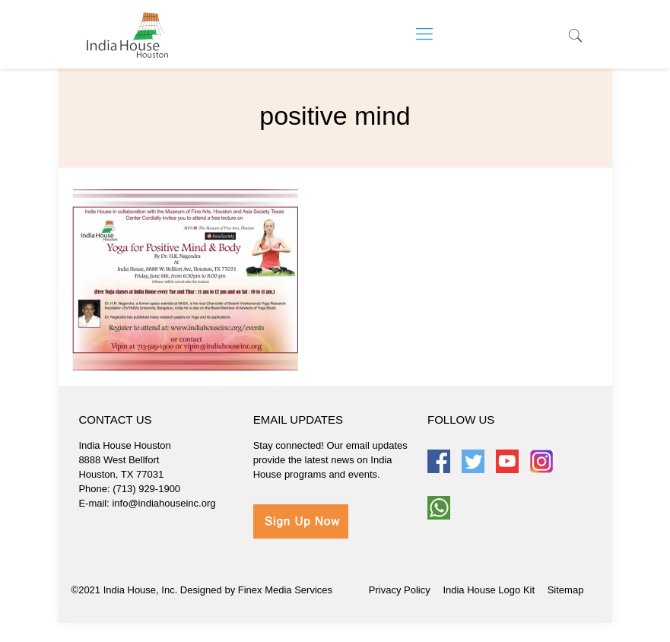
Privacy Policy (399, 590)
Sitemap (566, 590)
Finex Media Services (285, 590)
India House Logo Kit (489, 590)
